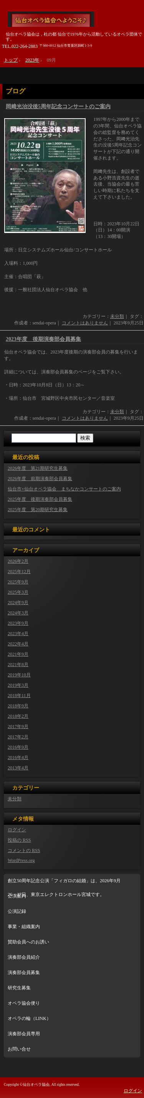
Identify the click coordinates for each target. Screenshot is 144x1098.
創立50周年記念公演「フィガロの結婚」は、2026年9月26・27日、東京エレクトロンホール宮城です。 (64, 883)
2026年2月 (18, 561)
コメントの (24, 850)
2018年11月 (19, 695)
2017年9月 (18, 726)
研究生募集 (19, 987)
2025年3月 (18, 592)
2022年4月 (18, 644)
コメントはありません (85, 323)
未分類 (117, 316)
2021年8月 (18, 664)
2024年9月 (18, 602)
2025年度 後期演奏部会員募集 (40, 499)
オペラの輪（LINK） (29, 1018)
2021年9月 (18, 654)
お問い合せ (19, 1049)
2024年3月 (18, 613)
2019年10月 (19, 675)
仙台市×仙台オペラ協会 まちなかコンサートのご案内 (64, 489)
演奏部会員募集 (24, 972)
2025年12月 (19, 571)
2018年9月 (18, 706)
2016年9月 (18, 747)
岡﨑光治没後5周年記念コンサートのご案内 (58, 106)
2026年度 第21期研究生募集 (38, 468)
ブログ (15, 91)
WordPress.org (21, 860)
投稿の (19, 840)
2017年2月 (18, 737)
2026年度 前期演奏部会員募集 (40, 478)
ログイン (17, 829)
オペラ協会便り (24, 1003)
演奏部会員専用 (24, 1033)
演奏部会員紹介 (24, 957)
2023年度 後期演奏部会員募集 (43, 339)
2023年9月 (18, 623)
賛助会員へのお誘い (28, 942)
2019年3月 (18, 685)
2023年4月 (18, 633)
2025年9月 (18, 582)
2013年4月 (18, 768)
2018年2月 (18, 716)
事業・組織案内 (24, 926)
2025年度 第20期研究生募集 (38, 509)
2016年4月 (18, 757)
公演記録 (17, 911)
